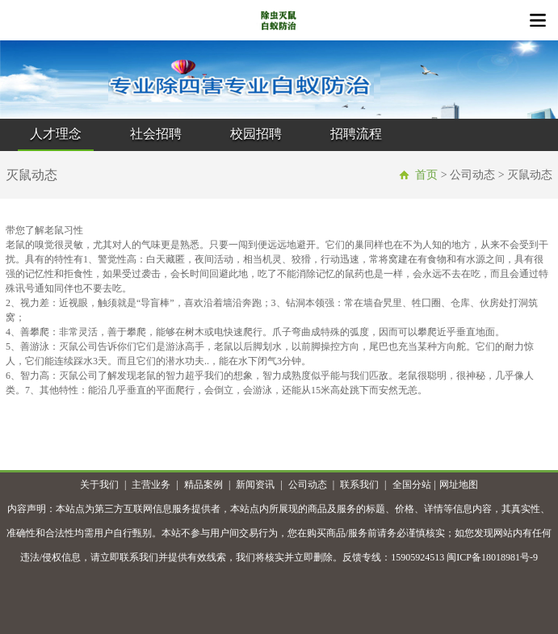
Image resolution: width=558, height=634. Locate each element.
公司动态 (307, 484)
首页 (426, 175)
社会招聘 (156, 134)
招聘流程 (356, 134)
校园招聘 (256, 134)
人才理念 (56, 134)
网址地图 (458, 484)
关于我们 (99, 484)
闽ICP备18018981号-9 (492, 557)
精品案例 (203, 484)
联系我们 (359, 484)
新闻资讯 (255, 484)
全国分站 (411, 484)
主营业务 (151, 484)
